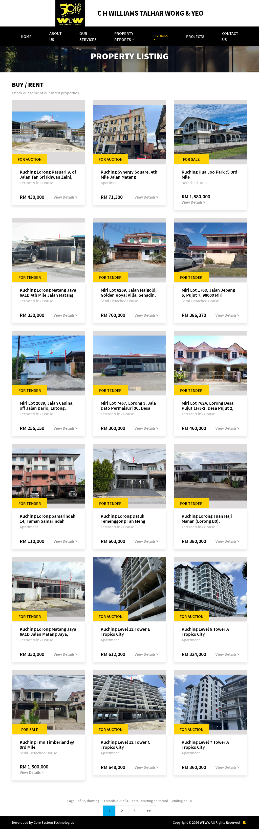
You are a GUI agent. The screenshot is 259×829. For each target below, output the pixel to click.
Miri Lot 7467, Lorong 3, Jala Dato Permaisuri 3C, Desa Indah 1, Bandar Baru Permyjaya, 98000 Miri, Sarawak (128, 406)
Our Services (88, 36)
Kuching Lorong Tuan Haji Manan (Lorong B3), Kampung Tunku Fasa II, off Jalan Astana (208, 519)
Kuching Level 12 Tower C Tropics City (125, 745)
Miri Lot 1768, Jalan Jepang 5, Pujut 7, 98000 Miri (208, 293)
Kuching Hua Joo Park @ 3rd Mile (209, 175)
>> (149, 810)
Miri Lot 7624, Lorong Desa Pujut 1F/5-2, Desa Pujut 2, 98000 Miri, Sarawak (207, 406)
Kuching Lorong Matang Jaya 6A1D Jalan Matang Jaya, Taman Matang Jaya (48, 632)
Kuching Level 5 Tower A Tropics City (205, 632)
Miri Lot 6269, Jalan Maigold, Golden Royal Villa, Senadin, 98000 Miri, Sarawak (129, 293)
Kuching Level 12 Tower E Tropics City (125, 632)
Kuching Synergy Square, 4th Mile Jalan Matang (129, 175)
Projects (195, 36)
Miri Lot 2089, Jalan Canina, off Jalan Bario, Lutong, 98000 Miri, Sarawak (47, 406)
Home (26, 36)
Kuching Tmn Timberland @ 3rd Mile (47, 745)
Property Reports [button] (123, 36)
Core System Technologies (54, 822)
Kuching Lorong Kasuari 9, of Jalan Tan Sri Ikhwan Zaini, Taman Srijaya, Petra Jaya (48, 175)
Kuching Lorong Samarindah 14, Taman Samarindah (47, 519)
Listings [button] (160, 35)
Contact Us (230, 36)
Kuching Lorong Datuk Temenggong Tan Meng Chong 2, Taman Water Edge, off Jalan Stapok (128, 519)
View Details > (65, 197)
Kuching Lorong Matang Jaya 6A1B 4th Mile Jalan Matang (48, 293)
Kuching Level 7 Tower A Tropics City (205, 745)
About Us (55, 36)
